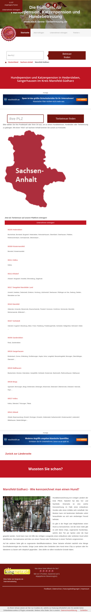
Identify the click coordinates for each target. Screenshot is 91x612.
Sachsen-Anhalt (26, 62)
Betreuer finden (67, 56)
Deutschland (11, 62)
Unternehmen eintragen (58, 33)
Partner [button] (76, 33)
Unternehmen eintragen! (45, 223)
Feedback (47, 589)
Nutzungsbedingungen (71, 589)
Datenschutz (57, 589)
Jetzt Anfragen (38, 33)
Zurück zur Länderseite (18, 453)
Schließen (84, 610)
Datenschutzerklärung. (69, 610)
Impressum (85, 589)
